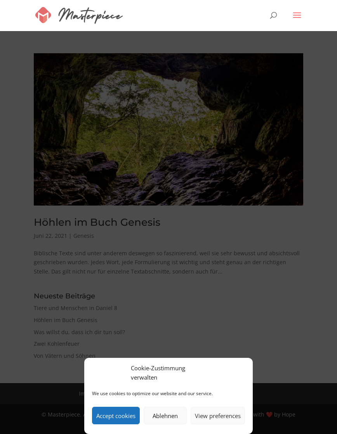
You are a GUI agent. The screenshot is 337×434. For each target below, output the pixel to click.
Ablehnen (165, 416)
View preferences (218, 416)
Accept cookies (115, 416)
